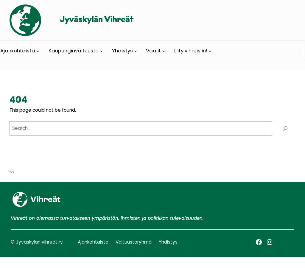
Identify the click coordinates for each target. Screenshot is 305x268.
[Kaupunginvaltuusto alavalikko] (101, 50)
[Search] (285, 128)
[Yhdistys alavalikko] (135, 50)
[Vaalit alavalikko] (163, 50)
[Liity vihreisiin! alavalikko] (209, 50)
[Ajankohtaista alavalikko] (37, 50)
